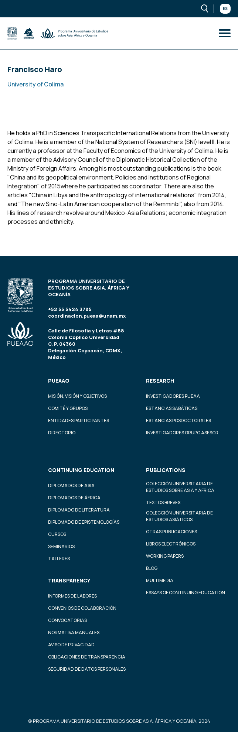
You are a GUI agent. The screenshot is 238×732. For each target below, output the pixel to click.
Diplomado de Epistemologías (83, 522)
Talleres (59, 558)
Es (225, 8)
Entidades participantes (78, 420)
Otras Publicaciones (171, 532)
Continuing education (81, 469)
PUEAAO (58, 380)
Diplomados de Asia (71, 485)
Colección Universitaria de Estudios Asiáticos (179, 516)
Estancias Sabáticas (171, 408)
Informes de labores (72, 596)
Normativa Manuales (73, 632)
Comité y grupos (68, 408)
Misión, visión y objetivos (77, 396)
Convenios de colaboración (82, 608)
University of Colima (35, 84)
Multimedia (159, 580)
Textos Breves (163, 502)
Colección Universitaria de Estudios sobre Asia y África (180, 486)
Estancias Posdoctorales (178, 420)
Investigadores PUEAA (173, 396)
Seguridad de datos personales (87, 669)
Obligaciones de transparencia (86, 657)
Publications (166, 469)
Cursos (57, 534)
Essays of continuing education (185, 592)
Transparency (69, 580)
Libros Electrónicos (171, 544)
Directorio (61, 433)
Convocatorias (67, 620)
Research (160, 380)
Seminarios (61, 546)
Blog (151, 568)
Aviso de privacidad (71, 645)
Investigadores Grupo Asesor (182, 433)
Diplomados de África (74, 498)
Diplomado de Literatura (79, 510)
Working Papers (165, 556)
